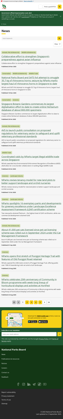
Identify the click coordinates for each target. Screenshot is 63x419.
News (3, 354)
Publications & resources (10, 359)
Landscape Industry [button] (16, 176)
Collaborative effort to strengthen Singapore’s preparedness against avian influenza (25, 58)
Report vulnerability (9, 392)
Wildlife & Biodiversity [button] (29, 52)
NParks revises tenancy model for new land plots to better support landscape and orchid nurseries (28, 181)
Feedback (5, 377)
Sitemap (4, 404)
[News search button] (59, 38)
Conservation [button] (6, 73)
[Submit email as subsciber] (59, 334)
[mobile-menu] (40, 7)
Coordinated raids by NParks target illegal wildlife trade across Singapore (30, 158)
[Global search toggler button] (59, 7)
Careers (4, 368)
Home (4, 24)
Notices (4, 363)
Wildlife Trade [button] (33, 73)
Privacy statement (8, 396)
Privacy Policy (43, 339)
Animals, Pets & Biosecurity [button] (10, 52)
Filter (56, 44)
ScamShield (25, 17)
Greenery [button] (16, 100)
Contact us (5, 372)
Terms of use (6, 400)
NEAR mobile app (42, 316)
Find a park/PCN (50, 7)
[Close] (60, 16)
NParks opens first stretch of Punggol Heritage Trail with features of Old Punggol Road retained (31, 258)
